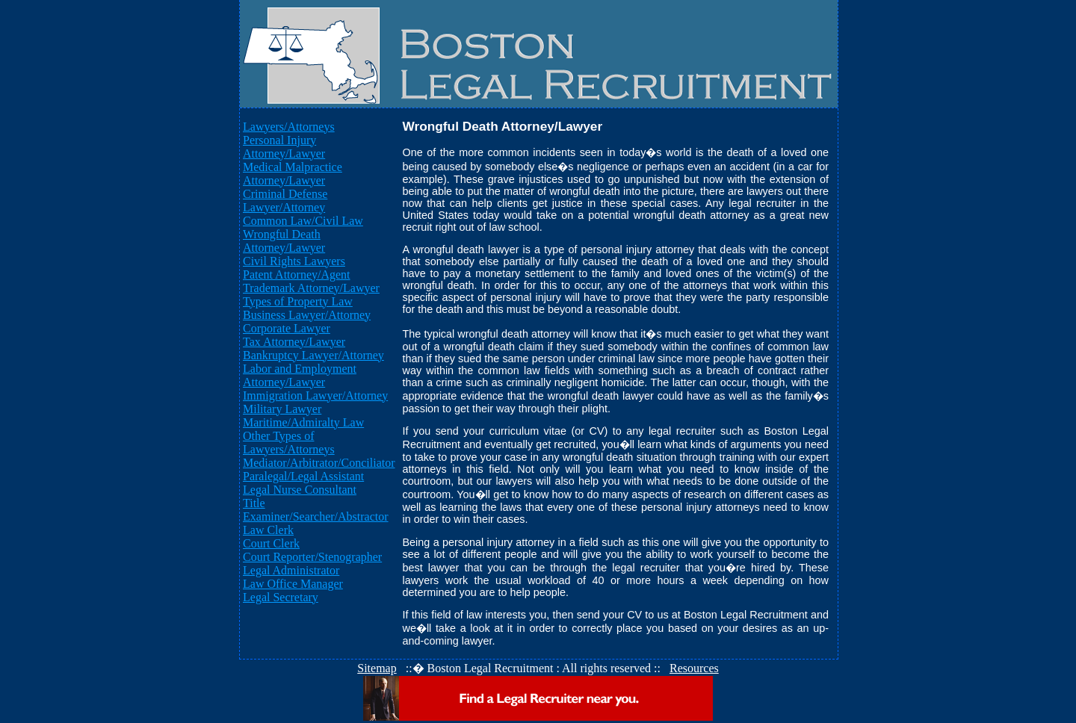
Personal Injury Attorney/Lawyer (284, 147)
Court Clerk (271, 543)
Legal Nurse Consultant (299, 489)
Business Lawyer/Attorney (307, 314)
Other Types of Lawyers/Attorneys (289, 442)
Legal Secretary (280, 597)
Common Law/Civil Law (303, 220)
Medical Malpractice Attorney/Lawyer (292, 174)
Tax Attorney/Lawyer (294, 341)
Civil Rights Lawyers (294, 261)
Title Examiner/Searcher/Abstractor (316, 510)
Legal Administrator (291, 570)
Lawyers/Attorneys (289, 126)
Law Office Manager (293, 583)
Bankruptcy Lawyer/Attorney (313, 355)
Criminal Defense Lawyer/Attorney (285, 200)
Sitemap (376, 668)
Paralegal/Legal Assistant (303, 476)
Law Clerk (268, 530)
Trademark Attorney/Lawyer (311, 288)
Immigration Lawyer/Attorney (315, 395)
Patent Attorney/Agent (296, 274)
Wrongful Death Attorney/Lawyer (284, 241)
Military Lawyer (282, 409)
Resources (694, 668)
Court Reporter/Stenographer (312, 556)
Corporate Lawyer (286, 328)
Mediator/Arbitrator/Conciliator (319, 462)
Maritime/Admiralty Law (303, 422)
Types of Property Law (298, 301)
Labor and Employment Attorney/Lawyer (299, 375)
